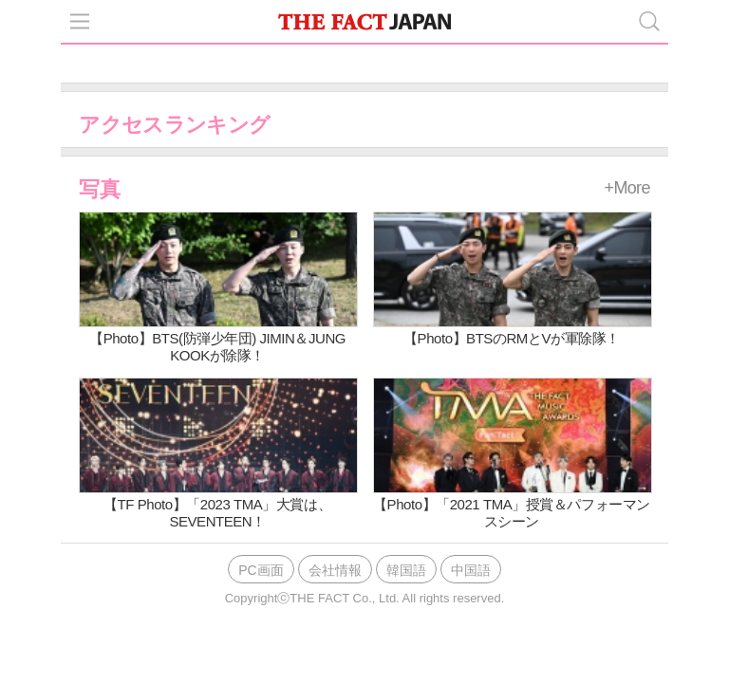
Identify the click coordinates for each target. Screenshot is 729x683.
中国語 (471, 570)
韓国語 (406, 570)
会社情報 (335, 570)
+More (627, 187)
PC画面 (260, 570)
